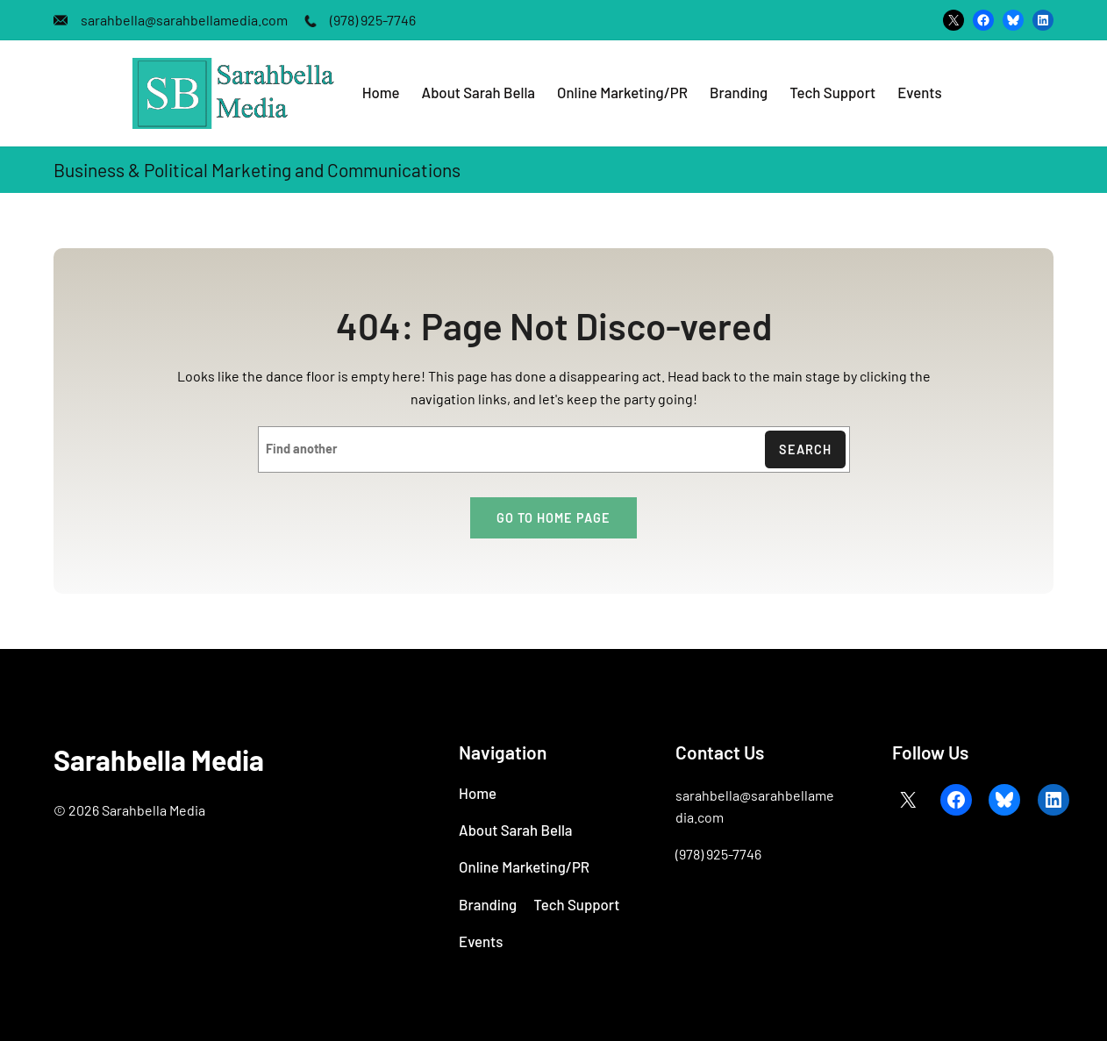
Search (805, 449)
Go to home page (553, 517)
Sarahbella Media (159, 759)
